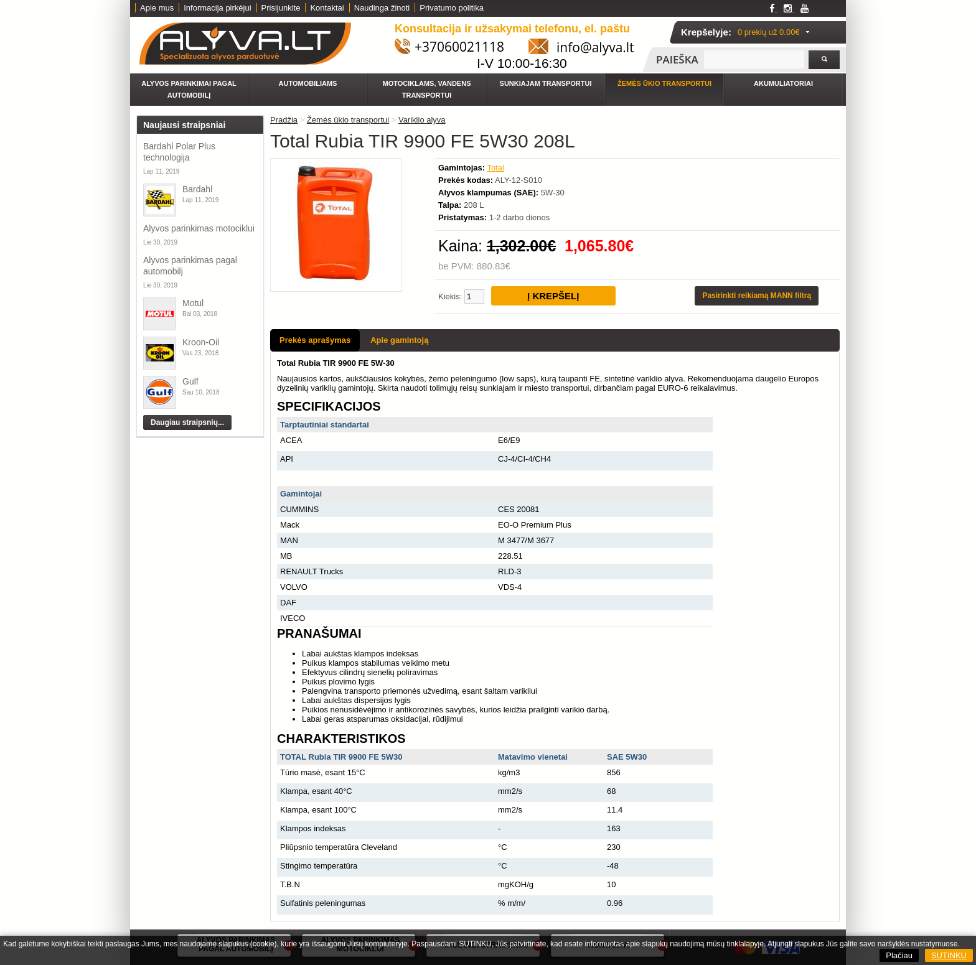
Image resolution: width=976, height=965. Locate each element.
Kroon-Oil (200, 342)
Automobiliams (308, 83)
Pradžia (284, 119)
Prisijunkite (281, 7)
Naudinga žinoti (382, 7)
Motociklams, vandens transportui (427, 89)
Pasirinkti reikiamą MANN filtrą (756, 295)
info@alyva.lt (595, 47)
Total (495, 167)
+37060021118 (459, 46)
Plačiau (899, 955)
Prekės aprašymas (314, 340)
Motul (193, 303)
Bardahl (197, 189)
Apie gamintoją (399, 340)
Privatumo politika (452, 7)
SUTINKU (949, 955)
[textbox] (754, 59)
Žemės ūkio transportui (664, 83)
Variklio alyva (422, 119)
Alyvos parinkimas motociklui (199, 228)
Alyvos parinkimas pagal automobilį (190, 265)
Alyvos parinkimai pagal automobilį (189, 89)
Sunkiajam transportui (546, 83)
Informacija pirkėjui (217, 7)
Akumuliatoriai (783, 83)
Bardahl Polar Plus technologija (179, 151)
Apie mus (157, 7)
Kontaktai (327, 7)
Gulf (190, 381)
